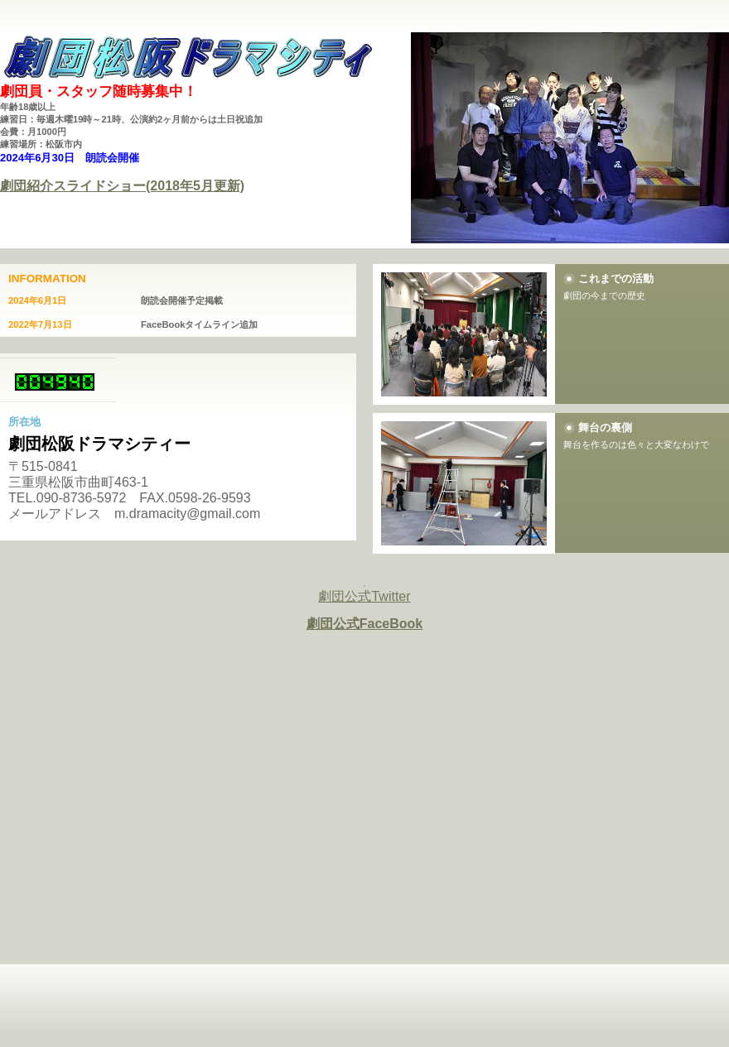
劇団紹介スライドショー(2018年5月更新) (122, 186)
